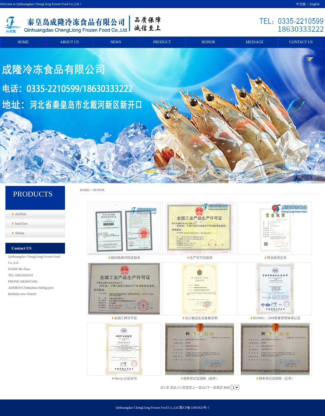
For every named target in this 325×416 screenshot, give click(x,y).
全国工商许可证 (125, 318)
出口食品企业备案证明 (201, 318)
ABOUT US (69, 42)
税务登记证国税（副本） (201, 378)
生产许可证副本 (201, 258)
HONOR (208, 42)
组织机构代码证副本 (125, 258)
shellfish (20, 214)
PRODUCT (162, 42)
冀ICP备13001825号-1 (194, 408)
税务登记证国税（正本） (277, 378)
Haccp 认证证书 (126, 378)
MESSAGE (255, 42)
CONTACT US (301, 42)
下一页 (211, 387)
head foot (21, 223)
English (315, 4)
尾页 (219, 387)
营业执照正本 (277, 258)
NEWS (115, 42)
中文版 (301, 4)
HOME (23, 42)
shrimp (19, 233)
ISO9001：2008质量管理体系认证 (276, 318)
